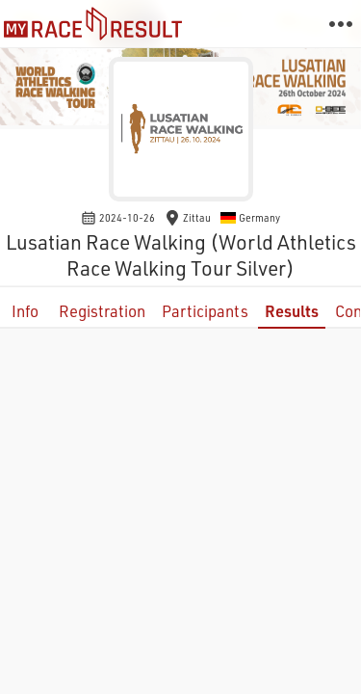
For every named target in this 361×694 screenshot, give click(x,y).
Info (25, 311)
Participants (205, 311)
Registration (102, 311)
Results (292, 311)
